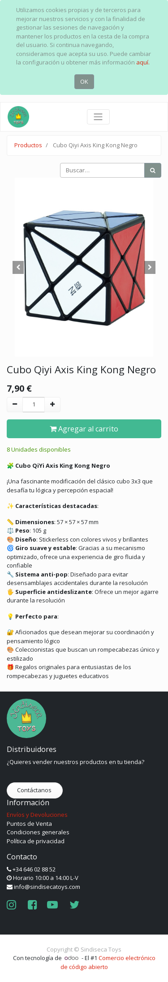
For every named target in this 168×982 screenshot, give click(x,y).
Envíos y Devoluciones (37, 815)
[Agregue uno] (52, 404)
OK (84, 81)
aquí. (143, 62)
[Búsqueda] (152, 170)
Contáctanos (35, 790)
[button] (18, 267)
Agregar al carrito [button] (84, 429)
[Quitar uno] (15, 404)
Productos (28, 145)
